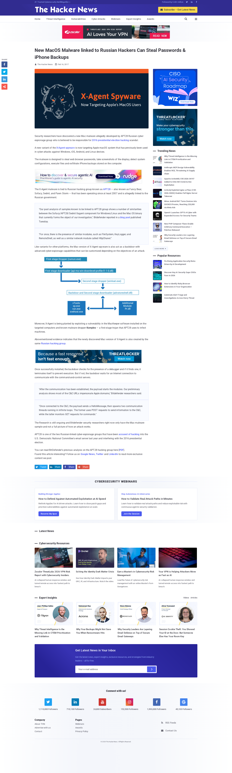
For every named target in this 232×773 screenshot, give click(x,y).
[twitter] (48, 706)
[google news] (184, 704)
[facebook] (157, 706)
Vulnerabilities (78, 19)
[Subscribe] (151, 669)
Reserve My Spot (49, 514)
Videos (186, 598)
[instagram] (129, 706)
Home (37, 19)
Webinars (115, 19)
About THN (40, 724)
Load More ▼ (160, 248)
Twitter (100, 454)
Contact (38, 731)
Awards (150, 19)
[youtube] (102, 706)
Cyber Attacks (98, 19)
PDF (121, 450)
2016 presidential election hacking (110, 140)
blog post (125, 217)
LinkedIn (113, 454)
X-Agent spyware (65, 147)
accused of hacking (129, 434)
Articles (194, 598)
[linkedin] (75, 706)
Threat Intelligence (55, 19)
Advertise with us (43, 727)
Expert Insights (133, 19)
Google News (88, 454)
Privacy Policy (81, 731)
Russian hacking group (53, 343)
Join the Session (132, 514)
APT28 (107, 189)
